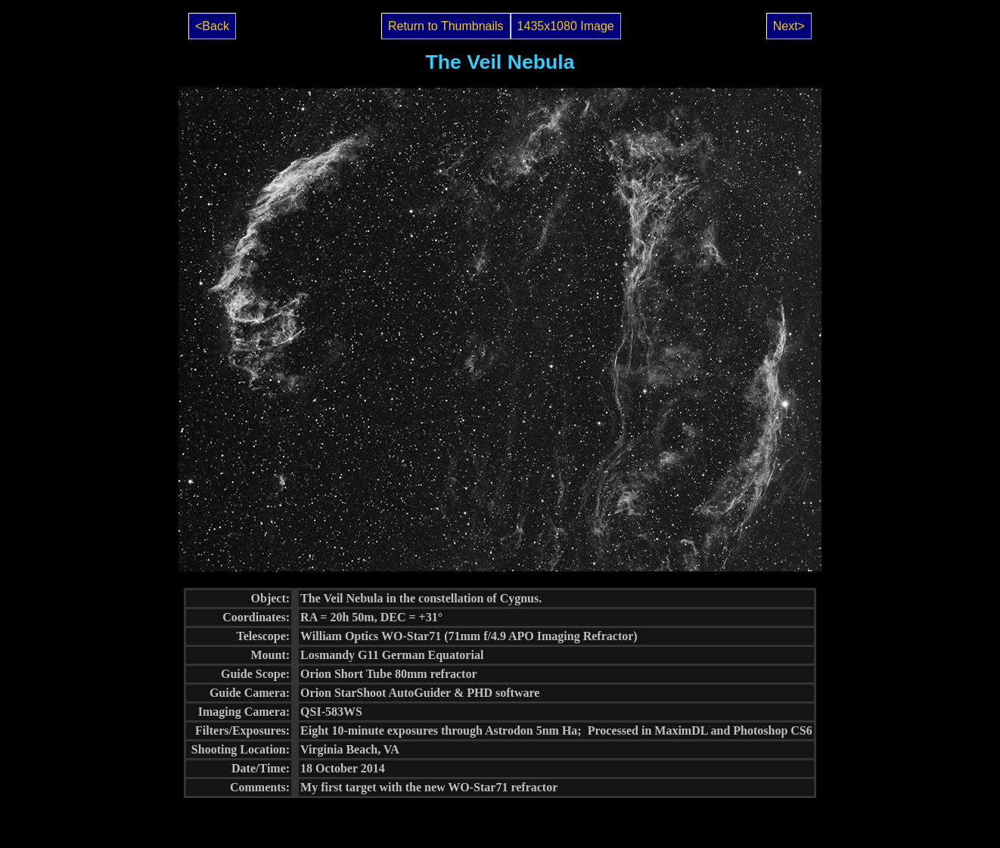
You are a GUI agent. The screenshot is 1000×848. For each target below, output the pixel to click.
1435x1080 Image (565, 26)
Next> (789, 26)
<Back (212, 26)
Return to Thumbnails (446, 26)
